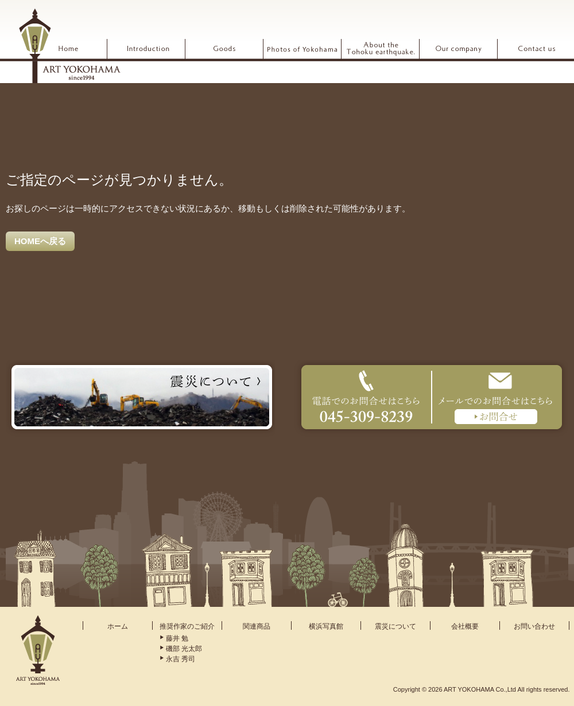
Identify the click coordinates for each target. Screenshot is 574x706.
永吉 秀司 (180, 659)
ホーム (117, 626)
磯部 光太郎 (184, 649)
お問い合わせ (534, 626)
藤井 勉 (177, 638)
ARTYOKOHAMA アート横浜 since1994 (69, 45)
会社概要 (465, 626)
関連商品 (256, 626)
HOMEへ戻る (40, 241)
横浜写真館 (326, 626)
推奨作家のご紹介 (187, 626)
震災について (395, 626)
